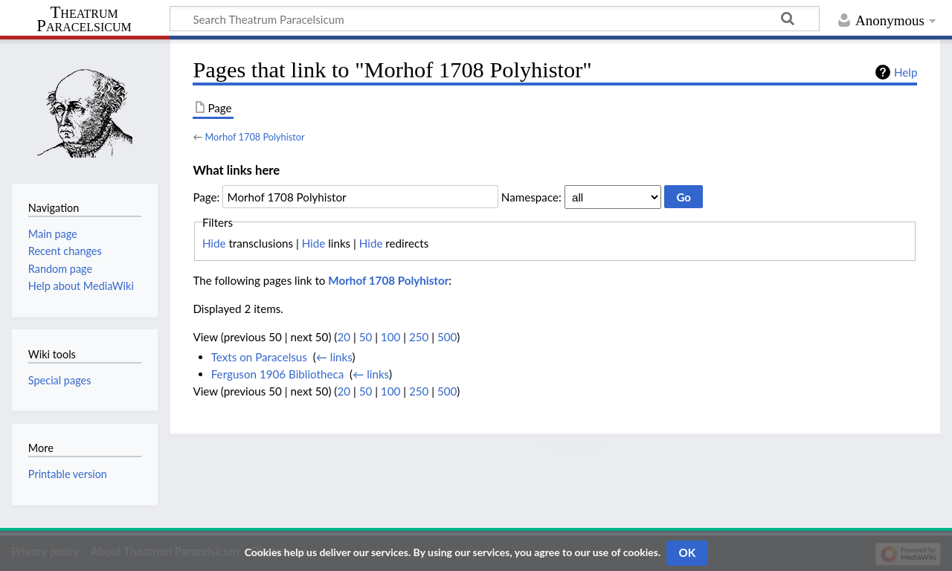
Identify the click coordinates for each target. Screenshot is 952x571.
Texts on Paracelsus (259, 357)
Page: (206, 197)
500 (447, 336)
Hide (214, 243)
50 (366, 336)
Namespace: (531, 197)
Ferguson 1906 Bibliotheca (277, 374)
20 (343, 336)
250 (418, 336)
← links (334, 357)
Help (905, 72)
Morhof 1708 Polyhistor (254, 137)
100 (390, 336)
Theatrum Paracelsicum (83, 19)
